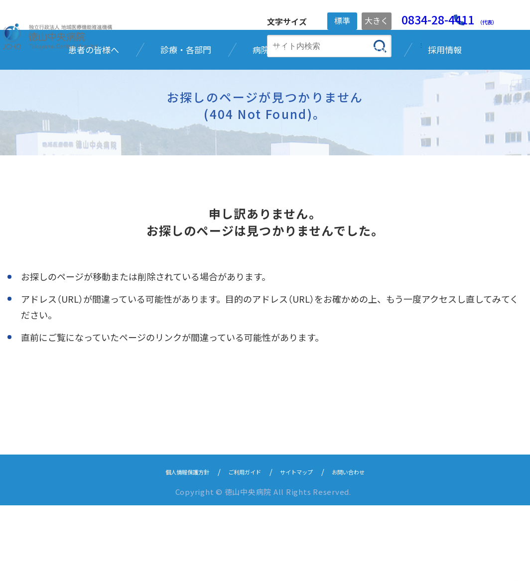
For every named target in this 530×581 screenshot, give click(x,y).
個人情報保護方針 (169, 547)
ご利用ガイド (240, 547)
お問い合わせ (368, 547)
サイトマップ (304, 547)
